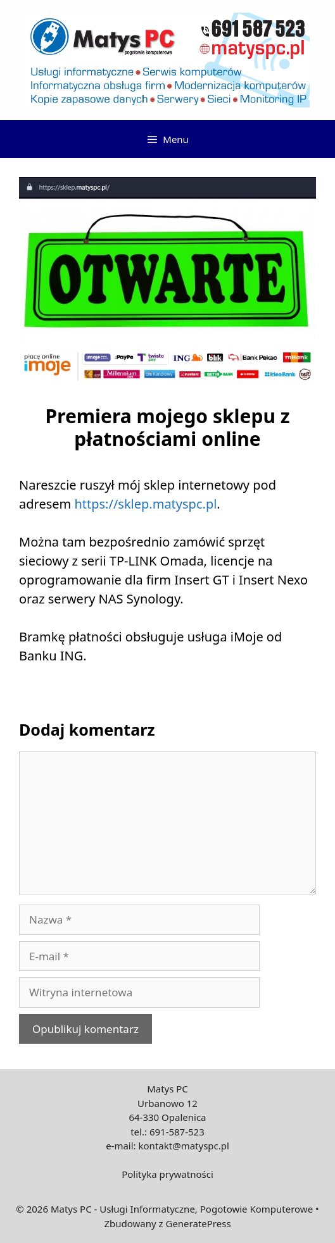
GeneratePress (198, 1223)
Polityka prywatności (167, 1174)
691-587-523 (177, 1131)
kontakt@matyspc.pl (184, 1145)
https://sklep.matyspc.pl (145, 503)
